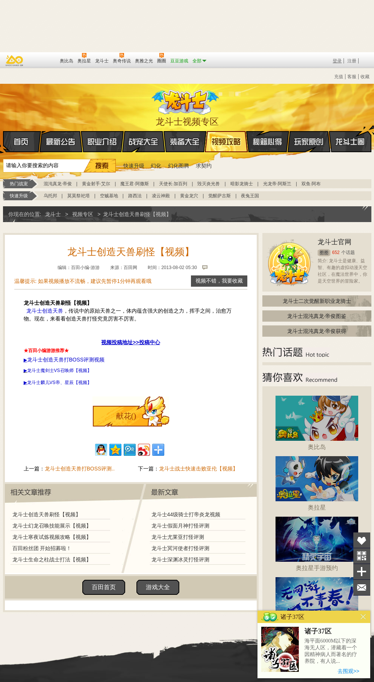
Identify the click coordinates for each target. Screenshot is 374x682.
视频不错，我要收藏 (219, 281)
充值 (338, 76)
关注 (361, 556)
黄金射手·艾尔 (96, 183)
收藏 (364, 76)
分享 (361, 571)
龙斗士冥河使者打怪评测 (180, 548)
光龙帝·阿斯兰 (277, 183)
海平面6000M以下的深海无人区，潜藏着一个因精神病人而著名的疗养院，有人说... (330, 651)
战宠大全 (143, 141)
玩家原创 (309, 141)
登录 (337, 61)
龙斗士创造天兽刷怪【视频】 (46, 514)
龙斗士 (186, 100)
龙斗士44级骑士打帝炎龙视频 (186, 514)
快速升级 (133, 166)
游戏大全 (158, 587)
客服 (351, 76)
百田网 (43, 60)
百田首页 (104, 587)
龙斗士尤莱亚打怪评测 (177, 537)
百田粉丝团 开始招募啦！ (42, 548)
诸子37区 (318, 631)
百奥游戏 (14, 60)
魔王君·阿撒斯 (134, 183)
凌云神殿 (161, 195)
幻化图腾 (178, 166)
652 (336, 252)
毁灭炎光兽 (208, 183)
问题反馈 (361, 587)
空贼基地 (109, 195)
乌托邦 (50, 195)
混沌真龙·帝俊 (58, 183)
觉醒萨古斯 (219, 195)
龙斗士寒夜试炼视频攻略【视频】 (51, 537)
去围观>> (348, 671)
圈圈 (324, 252)
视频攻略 (226, 141)
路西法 (135, 195)
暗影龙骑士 (241, 183)
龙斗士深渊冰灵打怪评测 (180, 559)
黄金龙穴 (189, 195)
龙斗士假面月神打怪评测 (180, 526)
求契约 (204, 166)
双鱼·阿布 (311, 183)
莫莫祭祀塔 (78, 195)
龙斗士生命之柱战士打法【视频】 (51, 559)
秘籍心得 (267, 141)
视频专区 (82, 214)
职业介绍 (102, 141)
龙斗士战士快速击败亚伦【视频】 (198, 469)
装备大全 (185, 141)
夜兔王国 (250, 195)
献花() (126, 416)
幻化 (156, 166)
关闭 (363, 617)
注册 (351, 61)
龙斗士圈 (350, 134)
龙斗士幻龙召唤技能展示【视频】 (51, 526)
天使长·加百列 (173, 183)
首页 (3, 142)
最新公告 (60, 141)
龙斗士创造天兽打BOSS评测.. (80, 469)
